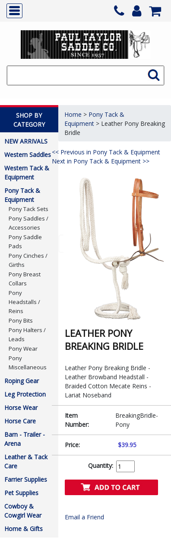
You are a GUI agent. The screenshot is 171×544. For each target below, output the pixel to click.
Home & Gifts (23, 529)
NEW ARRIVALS (26, 141)
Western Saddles (27, 154)
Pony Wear (23, 348)
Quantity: (100, 465)
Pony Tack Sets (28, 209)
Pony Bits (21, 320)
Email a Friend (84, 517)
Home (73, 114)
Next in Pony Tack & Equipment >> (100, 161)
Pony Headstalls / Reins (24, 302)
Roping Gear (21, 381)
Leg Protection (25, 394)
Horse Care (20, 421)
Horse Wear (21, 407)
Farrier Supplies (25, 479)
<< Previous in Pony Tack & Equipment (106, 152)
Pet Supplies (21, 493)
